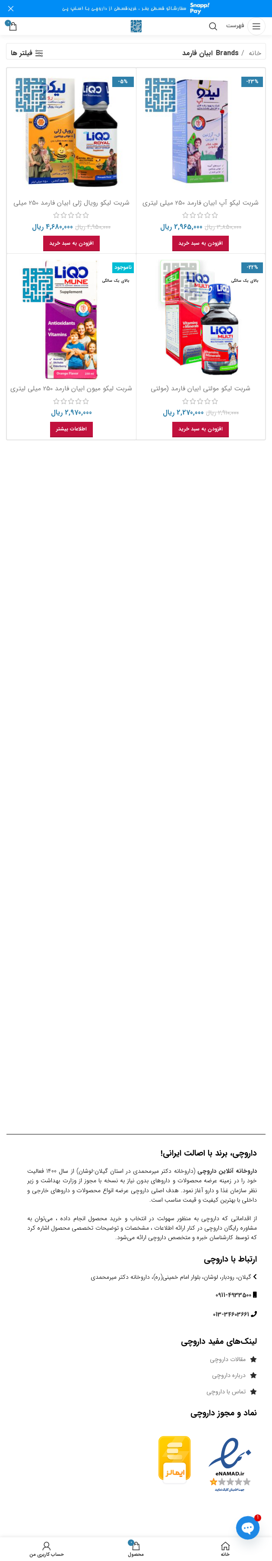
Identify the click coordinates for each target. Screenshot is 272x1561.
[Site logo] (136, 26)
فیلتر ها (21, 53)
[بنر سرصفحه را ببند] (11, 8)
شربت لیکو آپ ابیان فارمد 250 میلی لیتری (200, 202)
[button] (200, 243)
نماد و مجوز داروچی (223, 1413)
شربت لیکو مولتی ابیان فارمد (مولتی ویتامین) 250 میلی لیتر (200, 393)
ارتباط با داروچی (230, 1259)
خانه (254, 53)
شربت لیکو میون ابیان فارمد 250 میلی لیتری (71, 388)
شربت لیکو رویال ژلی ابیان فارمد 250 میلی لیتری (71, 207)
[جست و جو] (213, 26)
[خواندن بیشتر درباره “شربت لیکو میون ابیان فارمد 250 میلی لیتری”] (71, 429)
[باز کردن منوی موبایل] (246, 26)
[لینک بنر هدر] (149, 8)
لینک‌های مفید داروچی (219, 1341)
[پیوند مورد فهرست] (136, 1359)
